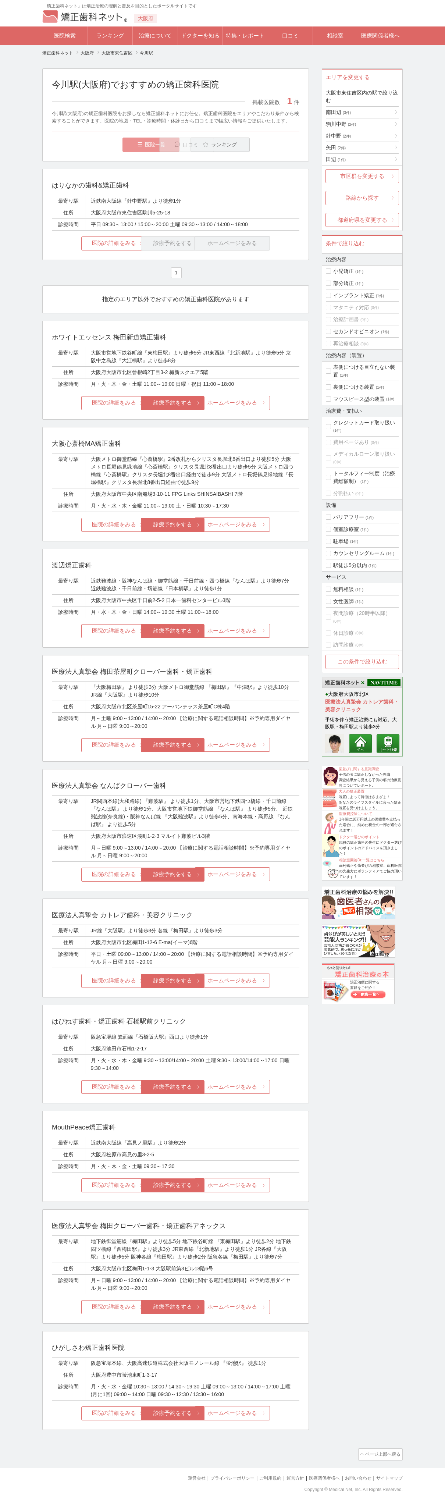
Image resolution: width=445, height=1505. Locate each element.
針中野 (338, 136)
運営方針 (287, 1476)
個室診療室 (346, 529)
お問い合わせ (355, 1476)
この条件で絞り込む (362, 661)
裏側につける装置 (353, 387)
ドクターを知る (200, 35)
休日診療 (343, 633)
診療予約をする (175, 403)
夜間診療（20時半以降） (362, 613)
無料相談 (343, 589)
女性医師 (343, 601)
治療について (155, 35)
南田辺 (338, 112)
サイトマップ (388, 1476)
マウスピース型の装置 (359, 399)
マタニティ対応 (351, 307)
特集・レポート (245, 35)
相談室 (335, 35)
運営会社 (182, 1476)
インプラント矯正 (353, 295)
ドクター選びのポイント (359, 837)
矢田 (336, 147)
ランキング (110, 35)
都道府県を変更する (362, 220)
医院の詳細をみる (93, 244)
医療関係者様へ (380, 35)
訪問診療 (343, 645)
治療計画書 (346, 319)
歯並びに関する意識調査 (359, 769)
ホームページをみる (258, 403)
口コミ (290, 35)
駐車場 (341, 541)
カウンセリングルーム (359, 553)
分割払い (343, 493)
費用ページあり (351, 442)
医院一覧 (103, 145)
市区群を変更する (362, 176)
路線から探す (362, 198)
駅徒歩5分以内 (350, 565)
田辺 (336, 159)
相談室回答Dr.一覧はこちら (361, 860)
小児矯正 (343, 271)
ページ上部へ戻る (381, 1452)
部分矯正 (343, 283)
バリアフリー (348, 517)
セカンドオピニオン (356, 331)
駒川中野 (341, 124)
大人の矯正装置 (351, 791)
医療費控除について (355, 814)
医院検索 (65, 35)
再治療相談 (346, 343)
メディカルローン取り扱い (364, 454)
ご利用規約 (261, 1476)
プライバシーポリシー (220, 1476)
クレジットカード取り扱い (364, 423)
